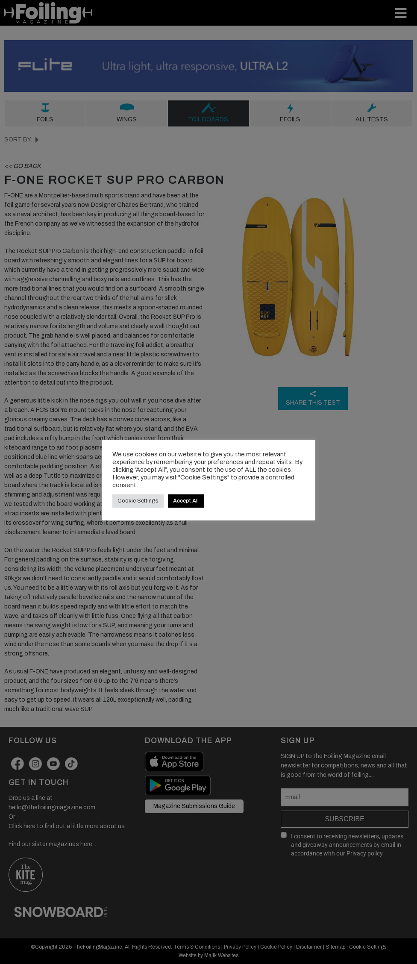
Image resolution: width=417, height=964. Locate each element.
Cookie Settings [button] (138, 501)
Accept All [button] (186, 501)
